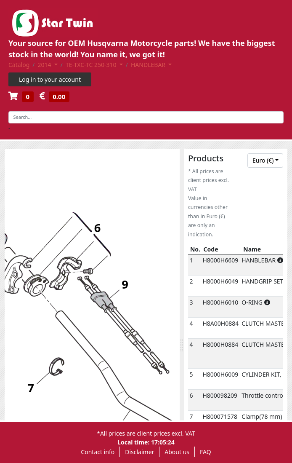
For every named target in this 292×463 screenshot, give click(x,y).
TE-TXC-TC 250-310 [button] (92, 65)
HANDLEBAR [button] (149, 65)
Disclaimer (139, 452)
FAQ (205, 452)
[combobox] (265, 160)
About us (177, 452)
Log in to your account (50, 79)
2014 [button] (45, 65)
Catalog (18, 65)
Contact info (97, 452)
